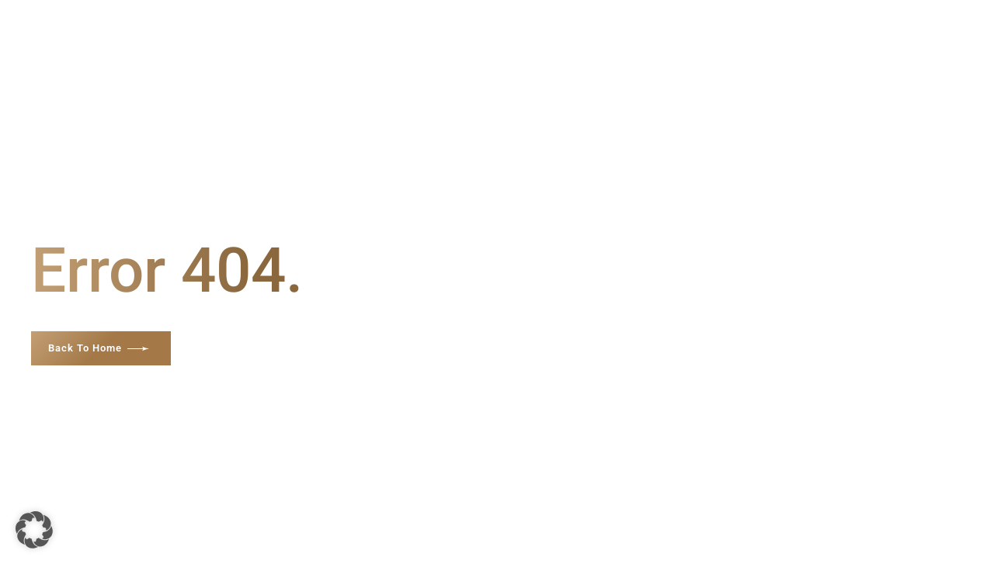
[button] (34, 530)
